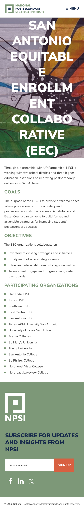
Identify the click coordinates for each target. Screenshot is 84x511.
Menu (74, 8)
